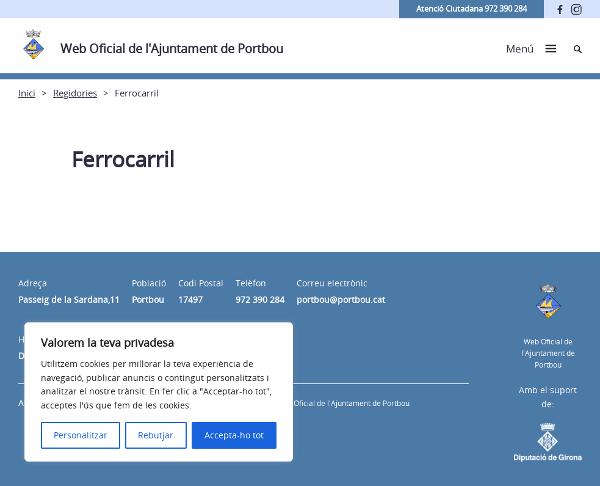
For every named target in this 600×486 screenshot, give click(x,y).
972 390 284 (260, 299)
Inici (26, 93)
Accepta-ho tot (234, 435)
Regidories (75, 93)
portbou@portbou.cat (341, 299)
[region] (158, 392)
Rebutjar (155, 435)
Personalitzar (80, 435)
